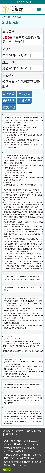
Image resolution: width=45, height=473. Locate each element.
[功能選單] (39, 9)
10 (3, 408)
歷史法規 (9, 107)
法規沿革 (24, 100)
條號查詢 (9, 100)
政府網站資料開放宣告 (13, 431)
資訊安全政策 (11, 434)
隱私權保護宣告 (34, 431)
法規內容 (9, 94)
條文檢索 (24, 94)
